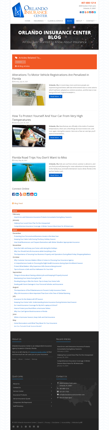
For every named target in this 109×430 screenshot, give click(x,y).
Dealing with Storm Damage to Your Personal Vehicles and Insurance (38, 284)
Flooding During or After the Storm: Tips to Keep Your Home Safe (37, 281)
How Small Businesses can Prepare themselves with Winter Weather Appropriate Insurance (47, 242)
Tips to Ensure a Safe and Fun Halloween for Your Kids (33, 269)
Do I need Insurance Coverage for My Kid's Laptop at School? (35, 305)
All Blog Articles (22, 66)
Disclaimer (56, 422)
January (16, 220)
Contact (90, 20)
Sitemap (34, 359)
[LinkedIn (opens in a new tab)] (83, 12)
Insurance (39, 20)
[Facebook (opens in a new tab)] (81, 12)
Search (40, 422)
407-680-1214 (64, 388)
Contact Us (32, 387)
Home (27, 21)
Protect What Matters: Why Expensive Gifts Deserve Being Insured (37, 266)
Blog (70, 20)
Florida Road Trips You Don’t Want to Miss (39, 157)
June (14, 314)
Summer (19, 62)
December (17, 233)
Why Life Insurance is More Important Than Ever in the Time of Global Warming (42, 293)
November (17, 245)
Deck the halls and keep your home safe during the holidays (35, 248)
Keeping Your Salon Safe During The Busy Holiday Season (35, 239)
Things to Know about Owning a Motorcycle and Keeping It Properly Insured (41, 275)
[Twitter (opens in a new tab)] (95, 12)
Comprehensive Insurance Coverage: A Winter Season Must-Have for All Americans (43, 226)
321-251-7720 (64, 392)
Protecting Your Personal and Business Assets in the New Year (36, 236)
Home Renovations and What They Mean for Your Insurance (35, 323)
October (16, 257)
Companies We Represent (32, 402)
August (16, 287)
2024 (15, 211)
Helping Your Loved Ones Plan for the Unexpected (32, 223)
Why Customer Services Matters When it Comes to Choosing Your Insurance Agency (44, 260)
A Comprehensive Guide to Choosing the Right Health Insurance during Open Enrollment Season (48, 263)
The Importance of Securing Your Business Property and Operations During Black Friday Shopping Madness (52, 254)
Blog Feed (17, 203)
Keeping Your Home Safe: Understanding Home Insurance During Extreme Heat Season (45, 302)
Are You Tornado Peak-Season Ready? (28, 326)
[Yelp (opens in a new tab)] (85, 12)
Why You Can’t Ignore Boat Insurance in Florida (30, 311)
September (17, 272)
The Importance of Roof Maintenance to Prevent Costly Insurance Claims (40, 290)
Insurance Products (32, 395)
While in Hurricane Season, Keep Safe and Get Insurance (34, 317)
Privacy (47, 422)
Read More (55, 96)
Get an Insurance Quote (32, 399)
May (14, 320)
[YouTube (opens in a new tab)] (92, 12)
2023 (15, 230)
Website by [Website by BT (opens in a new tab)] (77, 422)
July (14, 296)
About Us (32, 384)
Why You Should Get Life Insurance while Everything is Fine (35, 251)
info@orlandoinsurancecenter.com (72, 395)
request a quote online (38, 352)
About (79, 20)
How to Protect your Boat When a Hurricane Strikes (32, 308)
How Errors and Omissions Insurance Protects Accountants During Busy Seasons (43, 217)
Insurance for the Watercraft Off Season (28, 299)
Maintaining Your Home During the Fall (27, 278)
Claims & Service (56, 20)
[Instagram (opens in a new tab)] (90, 12)
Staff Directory (32, 406)
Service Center (32, 391)
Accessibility (66, 422)
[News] (88, 12)
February (16, 214)
